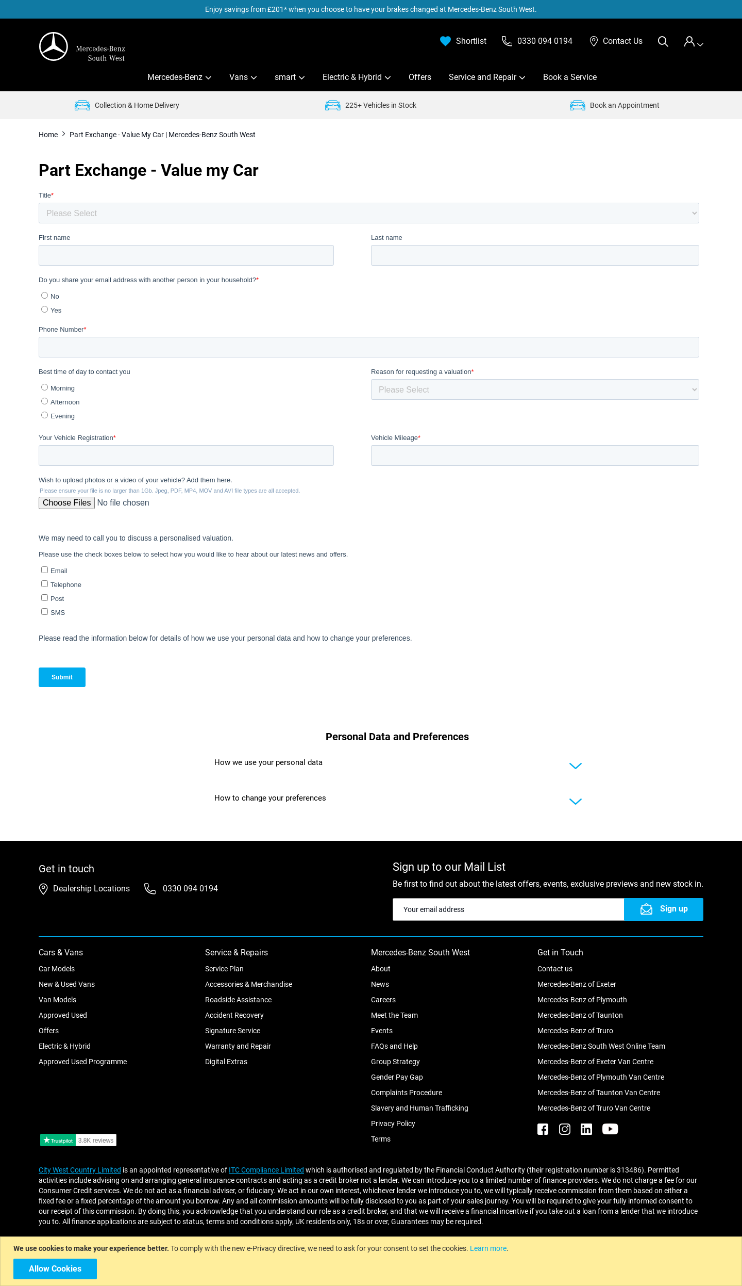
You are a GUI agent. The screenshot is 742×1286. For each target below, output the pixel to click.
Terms (381, 1139)
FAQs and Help (394, 1046)
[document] (372, 1261)
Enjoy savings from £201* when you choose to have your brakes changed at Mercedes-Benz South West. (371, 9)
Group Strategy (395, 1061)
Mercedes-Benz (175, 77)
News (380, 984)
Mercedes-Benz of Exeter (576, 984)
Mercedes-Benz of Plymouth (582, 1000)
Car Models (57, 969)
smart (285, 77)
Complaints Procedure (406, 1092)
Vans (238, 77)
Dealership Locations (91, 888)
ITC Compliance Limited (266, 1170)
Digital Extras (226, 1061)
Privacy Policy (393, 1123)
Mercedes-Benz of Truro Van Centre (593, 1108)
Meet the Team (394, 1015)
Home (49, 135)
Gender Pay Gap (397, 1077)
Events (382, 1031)
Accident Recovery (234, 1015)
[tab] (693, 41)
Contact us (554, 969)
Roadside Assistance (238, 1000)
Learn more (488, 1248)
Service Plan (224, 969)
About (381, 969)
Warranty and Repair (238, 1046)
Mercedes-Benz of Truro (575, 1031)
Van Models (57, 1000)
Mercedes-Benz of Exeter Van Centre (595, 1061)
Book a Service (570, 77)
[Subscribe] (663, 909)
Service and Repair (482, 77)
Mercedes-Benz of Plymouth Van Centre (600, 1077)
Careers (383, 1000)
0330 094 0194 (189, 888)
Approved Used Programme (83, 1061)
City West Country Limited (80, 1170)
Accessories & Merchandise (248, 984)
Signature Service (232, 1031)
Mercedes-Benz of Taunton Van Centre (598, 1092)
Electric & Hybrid (352, 77)
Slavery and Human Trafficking (419, 1108)
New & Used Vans (67, 984)
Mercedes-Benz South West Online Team (601, 1046)
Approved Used (63, 1015)
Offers (420, 77)
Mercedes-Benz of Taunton (580, 1015)
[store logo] (82, 46)
